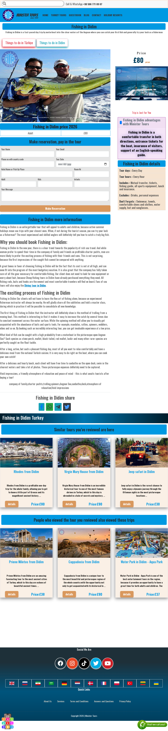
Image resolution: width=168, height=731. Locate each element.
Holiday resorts (113, 15)
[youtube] (107, 663)
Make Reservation (55, 208)
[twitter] (96, 663)
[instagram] (72, 663)
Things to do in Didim (52, 42)
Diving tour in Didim (35, 285)
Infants (77, 179)
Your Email (60, 149)
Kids (39, 179)
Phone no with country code (12, 159)
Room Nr (77, 169)
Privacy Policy (125, 701)
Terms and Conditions (79, 701)
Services (60, 701)
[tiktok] (84, 663)
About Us (48, 701)
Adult (3, 179)
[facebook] (60, 663)
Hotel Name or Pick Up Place (12, 169)
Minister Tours (20, 15)
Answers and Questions (104, 701)
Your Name (5, 149)
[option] (64, 85)
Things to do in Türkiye (19, 42)
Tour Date (60, 159)
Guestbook (75, 15)
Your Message (7, 189)
